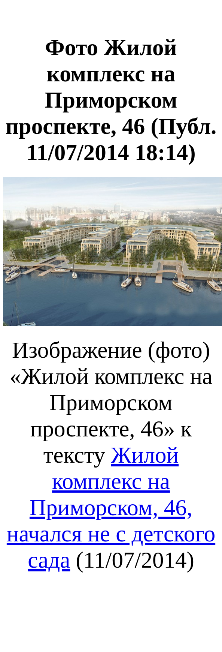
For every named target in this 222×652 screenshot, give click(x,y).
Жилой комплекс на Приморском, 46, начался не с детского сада (111, 507)
